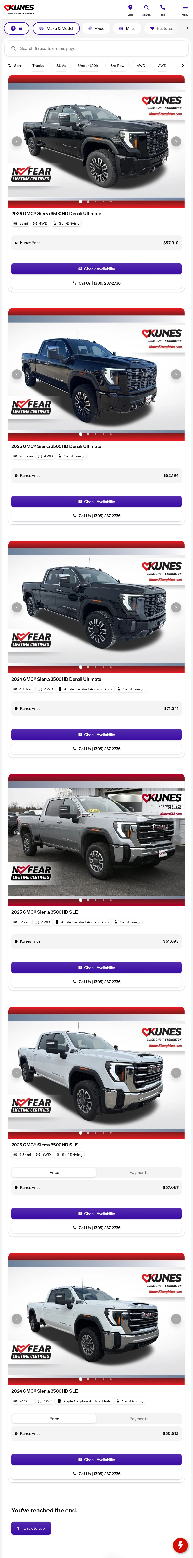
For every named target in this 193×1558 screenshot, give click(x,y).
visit (130, 14)
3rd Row (117, 65)
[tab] (54, 1172)
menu (185, 14)
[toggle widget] (180, 1545)
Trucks (38, 65)
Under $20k (88, 65)
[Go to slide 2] (88, 201)
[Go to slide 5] (111, 201)
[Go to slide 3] (96, 201)
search (146, 14)
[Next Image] (187, 28)
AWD (162, 65)
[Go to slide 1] (81, 201)
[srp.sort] (15, 66)
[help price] (16, 243)
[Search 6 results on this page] (96, 48)
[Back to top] (31, 1528)
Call (163, 14)
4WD (141, 65)
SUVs (61, 65)
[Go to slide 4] (103, 201)
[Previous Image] (17, 141)
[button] (130, 9)
